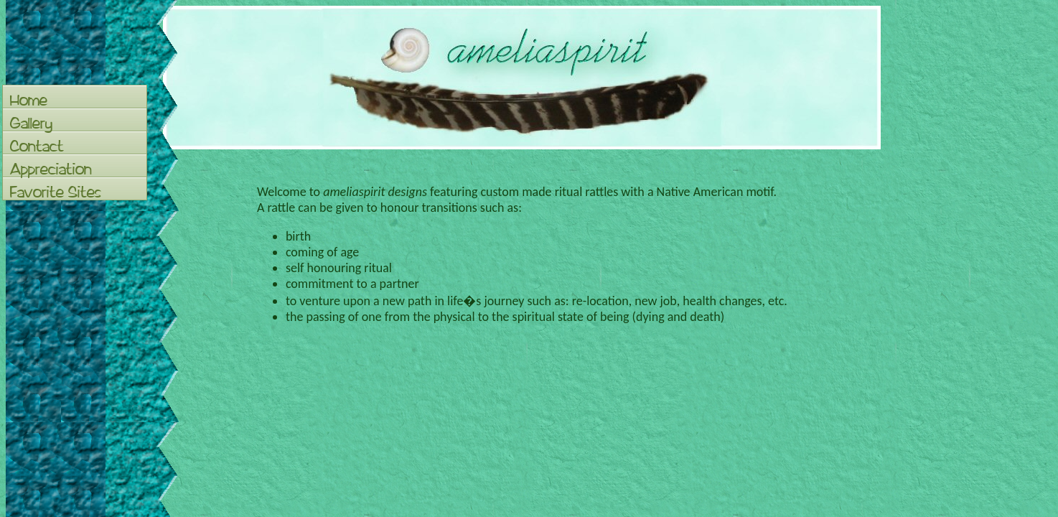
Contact (37, 145)
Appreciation (51, 168)
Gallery (31, 122)
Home (28, 99)
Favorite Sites (55, 191)
